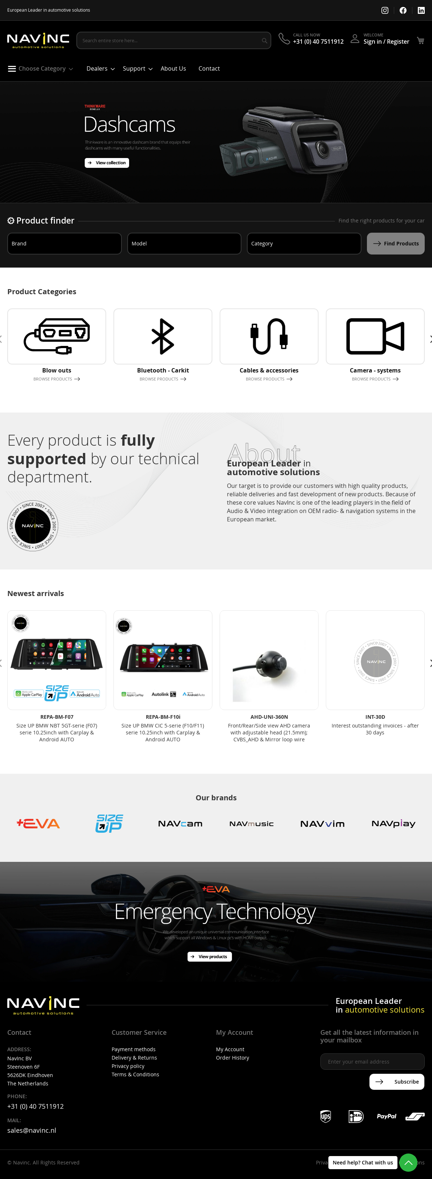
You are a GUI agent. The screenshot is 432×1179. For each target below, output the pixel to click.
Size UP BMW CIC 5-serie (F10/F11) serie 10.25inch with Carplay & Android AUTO (162, 732)
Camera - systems (375, 370)
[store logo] (38, 40)
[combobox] (173, 40)
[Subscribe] (397, 1081)
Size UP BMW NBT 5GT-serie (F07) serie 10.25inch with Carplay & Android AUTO (56, 732)
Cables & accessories (269, 370)
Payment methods (134, 1049)
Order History (232, 1057)
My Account (230, 1049)
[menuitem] (38, 69)
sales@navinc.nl (31, 1130)
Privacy (324, 1162)
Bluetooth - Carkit (163, 370)
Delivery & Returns (134, 1057)
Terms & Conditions (135, 1074)
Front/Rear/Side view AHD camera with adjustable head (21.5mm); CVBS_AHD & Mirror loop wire (269, 732)
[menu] (216, 70)
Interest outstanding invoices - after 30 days (375, 729)
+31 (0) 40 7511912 (318, 42)
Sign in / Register (386, 41)
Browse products (52, 379)
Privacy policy (128, 1065)
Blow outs (56, 370)
